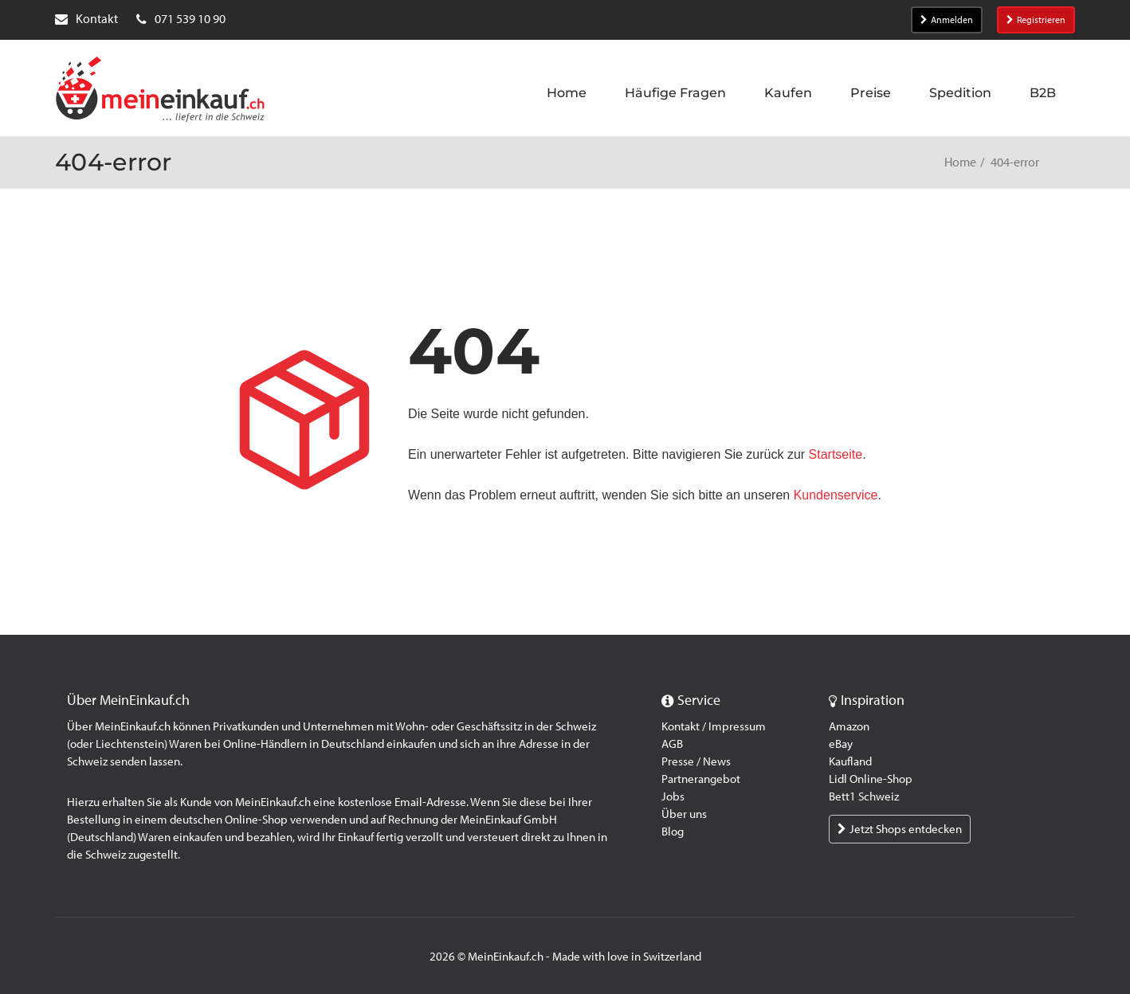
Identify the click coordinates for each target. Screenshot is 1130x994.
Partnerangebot (700, 779)
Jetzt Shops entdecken (900, 829)
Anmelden (946, 19)
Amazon (849, 726)
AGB (672, 744)
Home (960, 162)
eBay (841, 744)
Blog (672, 831)
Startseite (836, 454)
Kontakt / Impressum (713, 726)
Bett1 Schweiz (864, 796)
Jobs (673, 796)
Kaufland (850, 761)
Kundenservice (836, 495)
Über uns (684, 814)
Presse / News (696, 761)
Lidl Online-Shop (870, 779)
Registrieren (1035, 19)
